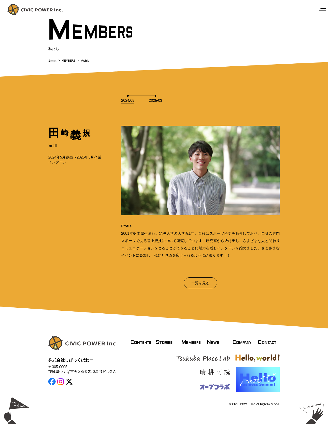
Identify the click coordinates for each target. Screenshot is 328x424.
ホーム (52, 60)
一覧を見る (200, 283)
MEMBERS (69, 60)
